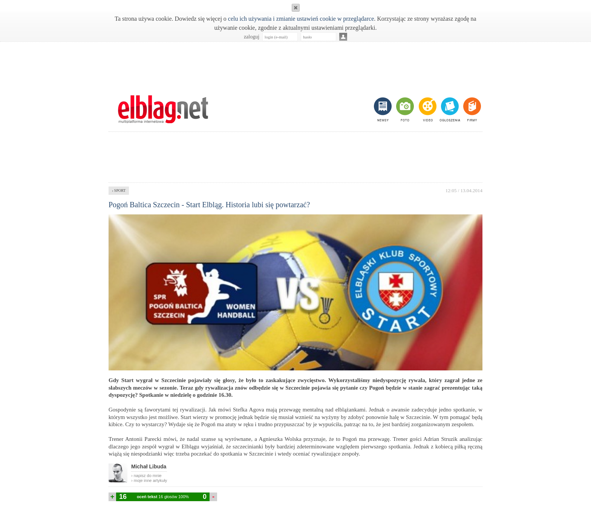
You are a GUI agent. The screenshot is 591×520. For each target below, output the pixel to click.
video (427, 109)
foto (404, 109)
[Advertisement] (295, 64)
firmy (471, 109)
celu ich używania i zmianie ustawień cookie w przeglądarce (301, 18)
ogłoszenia (449, 109)
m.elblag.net (163, 109)
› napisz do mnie (146, 475)
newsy (383, 109)
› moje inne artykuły (149, 480)
